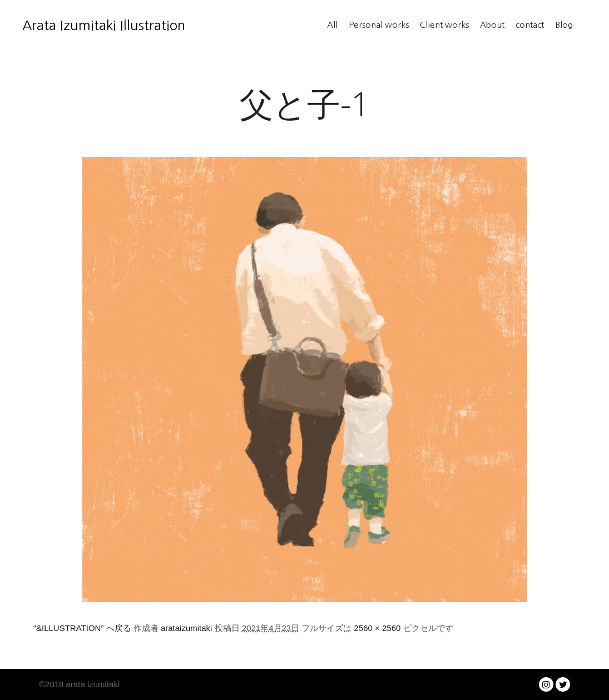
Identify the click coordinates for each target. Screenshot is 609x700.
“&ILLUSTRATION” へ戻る (82, 628)
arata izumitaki (91, 684)
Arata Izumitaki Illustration (77, 25)
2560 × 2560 (377, 628)
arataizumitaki (186, 628)
